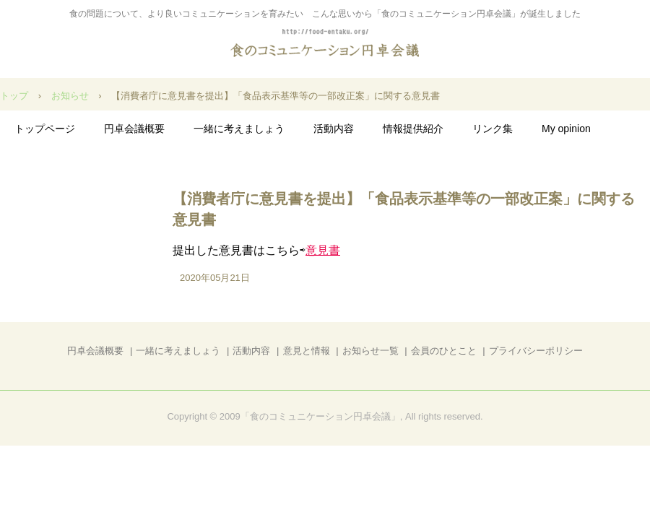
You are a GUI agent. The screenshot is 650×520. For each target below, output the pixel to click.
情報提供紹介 (413, 128)
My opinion (566, 128)
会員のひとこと (444, 350)
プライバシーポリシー (536, 350)
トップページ (44, 128)
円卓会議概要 (134, 128)
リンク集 (492, 128)
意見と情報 (306, 350)
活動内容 (333, 128)
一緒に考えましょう (239, 128)
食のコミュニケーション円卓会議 (325, 44)
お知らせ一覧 (370, 350)
